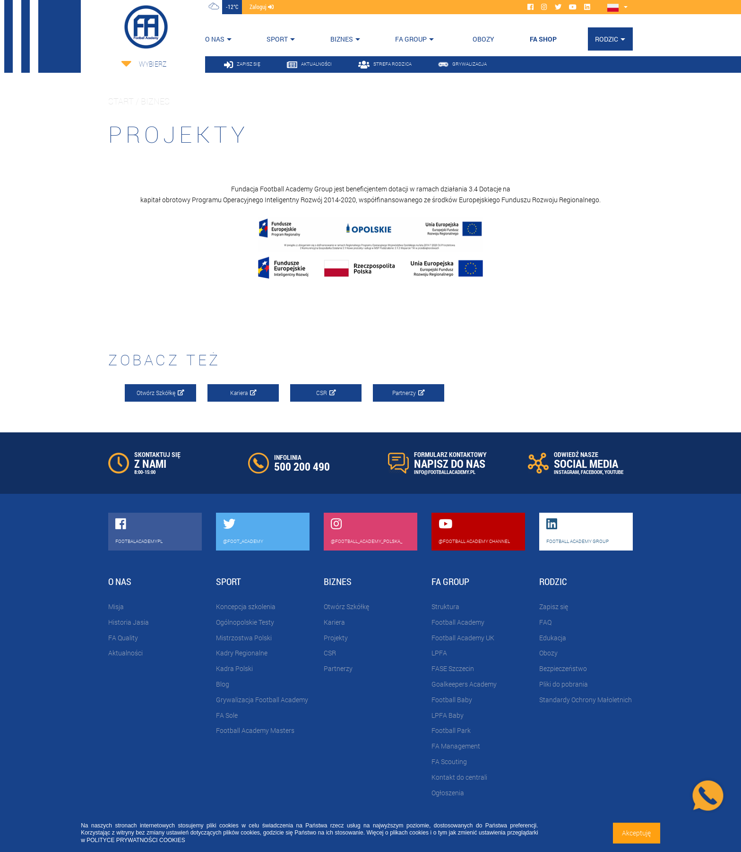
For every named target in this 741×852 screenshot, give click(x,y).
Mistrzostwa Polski (244, 637)
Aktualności (125, 652)
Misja (116, 606)
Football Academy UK (462, 637)
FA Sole (227, 715)
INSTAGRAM (566, 471)
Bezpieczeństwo (563, 668)
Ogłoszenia (447, 792)
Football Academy (457, 622)
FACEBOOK (592, 471)
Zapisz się (553, 606)
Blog (222, 684)
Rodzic (606, 38)
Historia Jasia (128, 622)
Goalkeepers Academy (464, 684)
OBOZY (483, 38)
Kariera (243, 392)
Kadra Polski (234, 668)
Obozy (548, 652)
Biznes (341, 38)
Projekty (336, 637)
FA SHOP (543, 38)
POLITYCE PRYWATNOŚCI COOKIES (135, 840)
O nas (214, 38)
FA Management (455, 745)
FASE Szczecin (452, 668)
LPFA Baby (447, 715)
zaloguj (262, 6)
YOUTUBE (613, 471)
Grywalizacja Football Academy (262, 699)
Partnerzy (408, 392)
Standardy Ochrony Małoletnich (585, 699)
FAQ (545, 622)
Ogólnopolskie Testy (245, 622)
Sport (277, 38)
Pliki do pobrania (563, 684)
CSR (326, 392)
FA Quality (123, 637)
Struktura (445, 606)
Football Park (451, 730)
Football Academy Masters (255, 730)
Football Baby (451, 699)
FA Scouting (449, 761)
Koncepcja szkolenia (246, 606)
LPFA (439, 652)
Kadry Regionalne (241, 652)
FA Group (411, 38)
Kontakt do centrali (459, 777)
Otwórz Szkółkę (160, 392)
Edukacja (552, 637)
